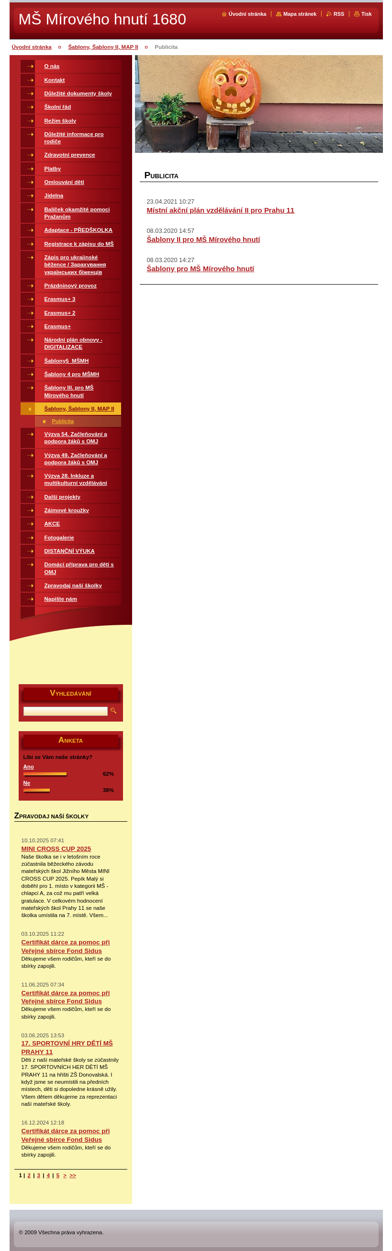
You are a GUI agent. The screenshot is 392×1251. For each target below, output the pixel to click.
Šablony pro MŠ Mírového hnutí (201, 268)
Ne (27, 783)
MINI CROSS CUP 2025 (56, 848)
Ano (28, 766)
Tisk (366, 14)
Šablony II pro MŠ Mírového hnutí (203, 239)
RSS (339, 14)
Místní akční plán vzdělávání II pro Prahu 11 (221, 210)
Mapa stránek (300, 14)
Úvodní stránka (248, 14)
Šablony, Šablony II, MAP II (103, 47)
